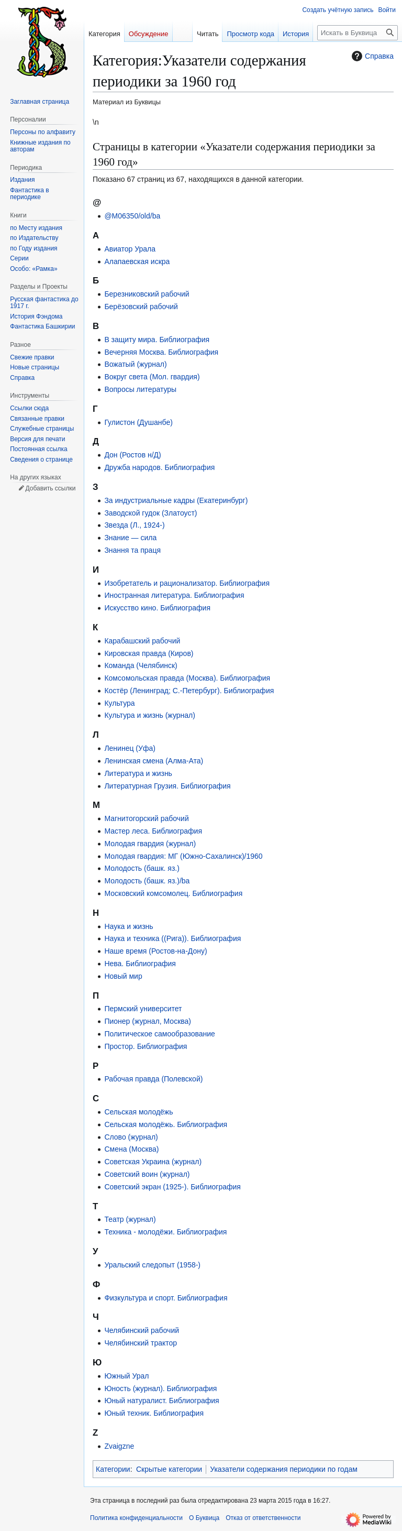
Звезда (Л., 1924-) (134, 525)
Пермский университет (143, 1008)
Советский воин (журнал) (146, 1174)
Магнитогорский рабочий (146, 818)
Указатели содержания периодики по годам (284, 1469)
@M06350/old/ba (132, 216)
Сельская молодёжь (138, 1112)
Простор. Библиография (145, 1046)
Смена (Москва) (131, 1149)
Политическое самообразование (159, 1034)
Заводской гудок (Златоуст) (150, 513)
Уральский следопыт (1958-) (152, 1265)
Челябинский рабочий (141, 1330)
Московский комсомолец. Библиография (173, 893)
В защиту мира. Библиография (156, 339)
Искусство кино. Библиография (157, 608)
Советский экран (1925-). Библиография (172, 1187)
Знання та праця (132, 550)
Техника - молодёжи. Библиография (165, 1232)
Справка (371, 56)
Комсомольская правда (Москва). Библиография (187, 678)
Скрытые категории (169, 1469)
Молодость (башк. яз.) (142, 868)
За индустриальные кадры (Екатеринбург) (176, 500)
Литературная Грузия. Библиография (167, 786)
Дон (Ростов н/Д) (132, 455)
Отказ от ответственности (263, 1518)
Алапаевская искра (137, 261)
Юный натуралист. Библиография (161, 1400)
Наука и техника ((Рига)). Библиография (172, 938)
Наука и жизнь (128, 926)
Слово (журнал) (131, 1137)
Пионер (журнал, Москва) (147, 1021)
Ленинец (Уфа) (129, 748)
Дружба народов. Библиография (159, 467)
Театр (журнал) (129, 1219)
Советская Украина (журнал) (153, 1161)
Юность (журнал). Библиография (160, 1388)
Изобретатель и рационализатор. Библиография (187, 583)
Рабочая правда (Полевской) (153, 1079)
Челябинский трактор (140, 1343)
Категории (113, 1469)
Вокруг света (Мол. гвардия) (151, 377)
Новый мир (123, 976)
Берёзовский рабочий (141, 306)
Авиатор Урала (129, 249)
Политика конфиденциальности (136, 1518)
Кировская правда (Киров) (148, 653)
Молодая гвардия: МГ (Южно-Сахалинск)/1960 (183, 856)
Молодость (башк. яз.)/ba (146, 881)
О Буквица (204, 1518)
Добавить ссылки (50, 488)
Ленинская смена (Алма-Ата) (153, 761)
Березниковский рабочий (146, 294)
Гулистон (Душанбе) (138, 422)
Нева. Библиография (140, 963)
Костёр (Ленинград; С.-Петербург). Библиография (189, 690)
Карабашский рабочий (142, 641)
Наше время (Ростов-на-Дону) (155, 951)
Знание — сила (130, 537)
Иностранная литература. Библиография (174, 595)
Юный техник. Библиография (154, 1413)
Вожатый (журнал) (135, 364)
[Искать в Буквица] (357, 32)
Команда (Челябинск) (140, 665)
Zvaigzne (119, 1446)
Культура (119, 703)
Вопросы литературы (140, 389)
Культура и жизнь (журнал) (149, 715)
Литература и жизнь (138, 773)
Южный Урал (126, 1376)
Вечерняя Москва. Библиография (161, 352)
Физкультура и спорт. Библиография (165, 1298)
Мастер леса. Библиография (153, 831)
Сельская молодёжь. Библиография (165, 1124)
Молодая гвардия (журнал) (150, 843)
